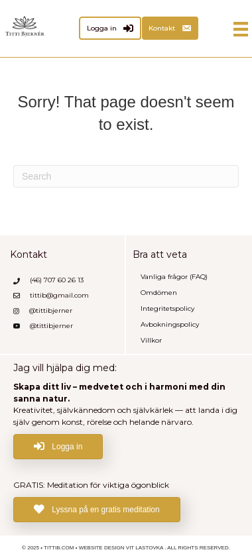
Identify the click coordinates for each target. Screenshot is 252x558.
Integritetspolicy (167, 308)
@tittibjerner (50, 310)
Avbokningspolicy (170, 324)
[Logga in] (110, 28)
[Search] (126, 176)
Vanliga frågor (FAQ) (174, 276)
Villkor (151, 340)
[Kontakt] (170, 28)
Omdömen (159, 292)
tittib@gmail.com (59, 295)
